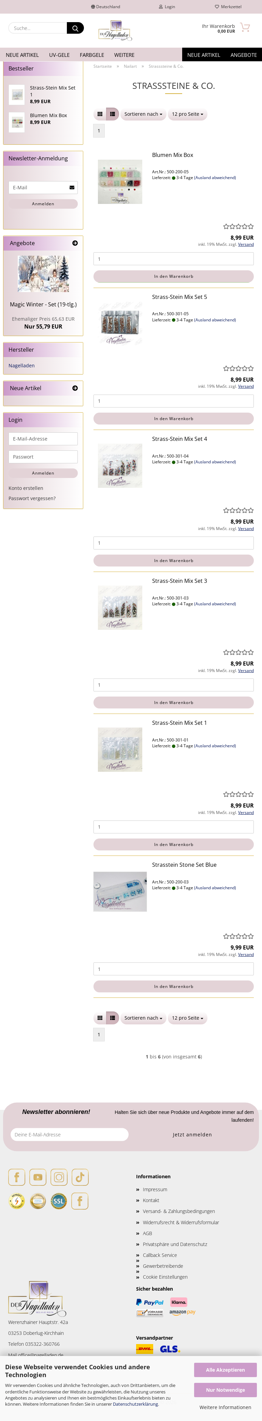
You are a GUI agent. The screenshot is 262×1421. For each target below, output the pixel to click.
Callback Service (160, 1255)
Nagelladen (22, 365)
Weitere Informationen (225, 1407)
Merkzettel (228, 7)
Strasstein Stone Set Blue (184, 864)
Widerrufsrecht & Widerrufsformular (181, 1222)
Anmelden (43, 204)
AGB (147, 1233)
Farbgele (92, 54)
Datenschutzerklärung (135, 1404)
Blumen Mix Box (172, 155)
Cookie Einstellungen (165, 1277)
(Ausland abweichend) (215, 177)
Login (167, 7)
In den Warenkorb (173, 276)
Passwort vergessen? (32, 498)
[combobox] (143, 114)
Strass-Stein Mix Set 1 (179, 723)
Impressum (155, 1189)
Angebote (244, 54)
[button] (99, 114)
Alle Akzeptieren (225, 1370)
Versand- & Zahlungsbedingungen (179, 1211)
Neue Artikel (22, 54)
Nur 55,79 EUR (43, 323)
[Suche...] (75, 28)
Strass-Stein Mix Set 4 (179, 439)
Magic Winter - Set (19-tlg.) (43, 304)
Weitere (124, 54)
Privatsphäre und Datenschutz (175, 1244)
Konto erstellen (26, 488)
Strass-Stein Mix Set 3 (179, 581)
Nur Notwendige (225, 1390)
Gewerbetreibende (163, 1266)
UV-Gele (59, 54)
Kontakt (151, 1200)
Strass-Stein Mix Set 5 (179, 297)
